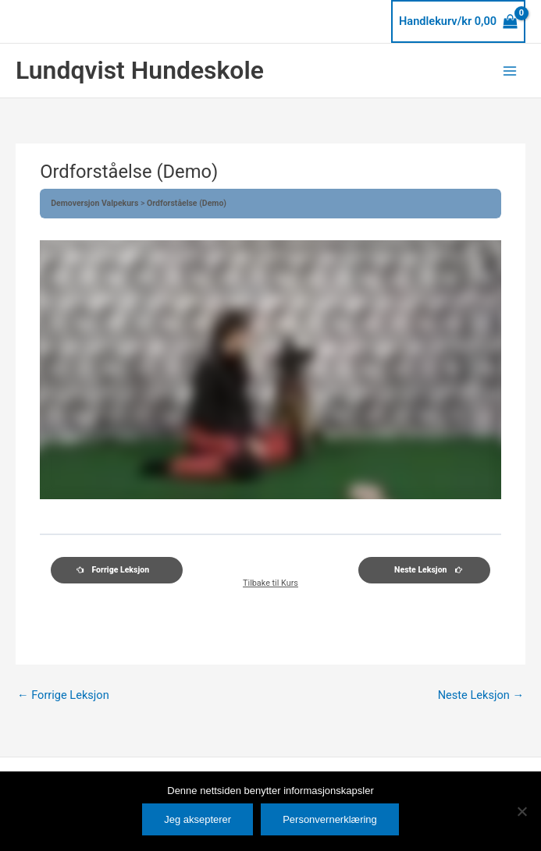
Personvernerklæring (330, 819)
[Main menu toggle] (509, 70)
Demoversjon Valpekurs (96, 203)
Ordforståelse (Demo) (186, 203)
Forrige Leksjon (63, 695)
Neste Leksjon (481, 695)
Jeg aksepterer (197, 819)
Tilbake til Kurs (270, 584)
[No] (521, 811)
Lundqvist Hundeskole (140, 70)
